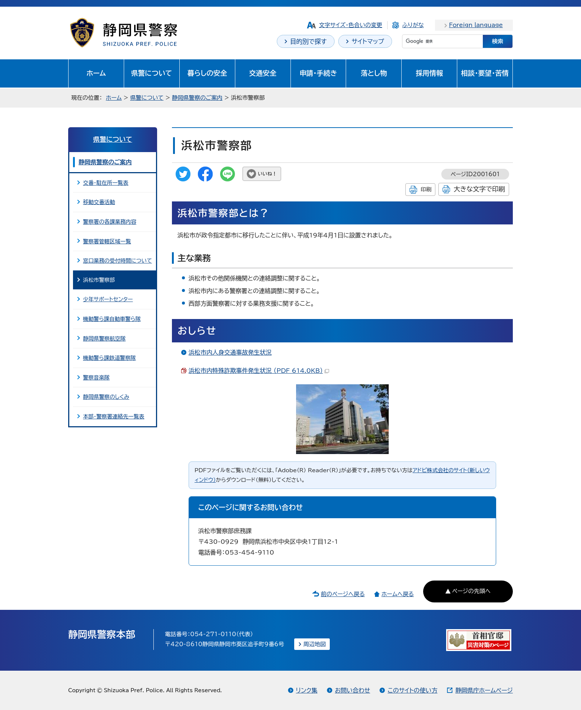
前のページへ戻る (343, 594)
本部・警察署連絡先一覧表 (114, 416)
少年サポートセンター (108, 299)
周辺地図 (314, 644)
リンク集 (307, 690)
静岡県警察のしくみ (106, 397)
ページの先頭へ (471, 591)
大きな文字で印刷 (479, 189)
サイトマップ (368, 41)
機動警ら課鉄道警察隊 (109, 358)
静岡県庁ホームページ (484, 690)
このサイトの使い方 (412, 690)
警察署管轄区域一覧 (107, 241)
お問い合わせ (352, 690)
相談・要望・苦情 (485, 73)
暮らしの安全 (207, 73)
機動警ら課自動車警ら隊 (112, 319)
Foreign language (476, 25)
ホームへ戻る (397, 594)
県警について (151, 73)
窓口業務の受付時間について (117, 260)
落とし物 (374, 73)
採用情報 (429, 73)
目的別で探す (308, 41)
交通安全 (262, 73)
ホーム (96, 73)
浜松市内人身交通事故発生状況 (230, 352)
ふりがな (413, 25)
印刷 (426, 189)
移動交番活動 (99, 202)
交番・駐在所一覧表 (105, 182)
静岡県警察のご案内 (197, 98)
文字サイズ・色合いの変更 (350, 25)
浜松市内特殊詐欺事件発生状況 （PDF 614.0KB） (259, 371)
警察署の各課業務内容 (109, 221)
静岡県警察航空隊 (104, 338)
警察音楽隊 (96, 377)
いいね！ (267, 173)
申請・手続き (318, 73)
